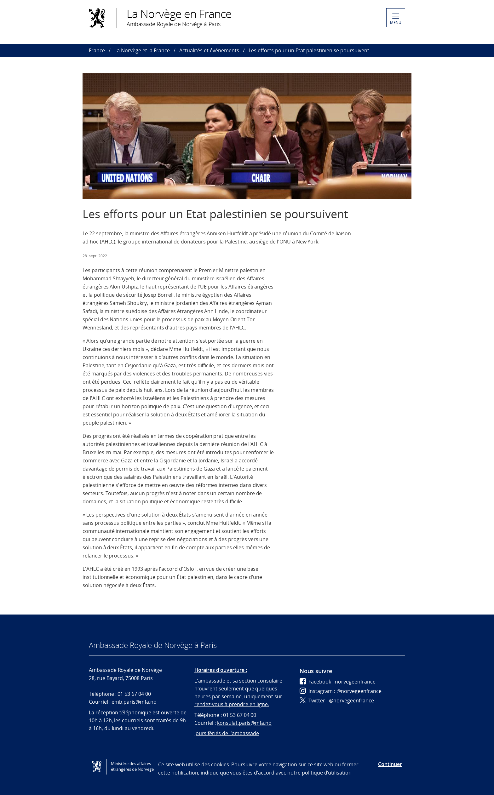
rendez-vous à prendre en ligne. (231, 704)
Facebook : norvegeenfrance (338, 681)
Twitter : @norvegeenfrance (337, 700)
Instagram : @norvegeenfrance (341, 691)
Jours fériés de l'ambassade (226, 733)
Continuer (390, 764)
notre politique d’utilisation (319, 772)
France (97, 50)
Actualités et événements (209, 50)
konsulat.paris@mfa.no (244, 722)
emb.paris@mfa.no (134, 701)
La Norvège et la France (142, 50)
